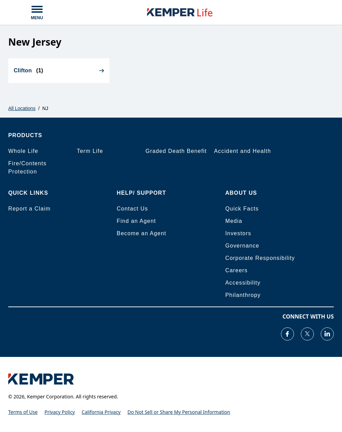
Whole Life (23, 151)
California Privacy (101, 412)
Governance (242, 246)
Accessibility (243, 283)
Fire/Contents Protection (27, 167)
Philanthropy (243, 295)
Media (234, 221)
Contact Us (132, 209)
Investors (238, 233)
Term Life (90, 151)
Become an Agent (141, 233)
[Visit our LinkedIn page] (327, 333)
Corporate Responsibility (260, 258)
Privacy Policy (60, 412)
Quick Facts (242, 209)
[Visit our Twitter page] (307, 333)
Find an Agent (136, 221)
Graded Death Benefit (176, 151)
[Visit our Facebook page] (287, 333)
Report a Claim (29, 209)
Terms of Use (23, 412)
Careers (236, 270)
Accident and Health (242, 151)
